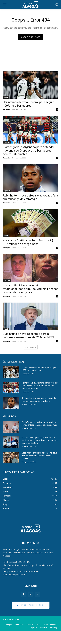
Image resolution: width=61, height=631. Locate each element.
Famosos (7, 281)
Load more (30, 347)
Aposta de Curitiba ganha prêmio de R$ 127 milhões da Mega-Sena (28, 242)
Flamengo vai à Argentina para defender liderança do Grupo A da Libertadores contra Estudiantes (28, 150)
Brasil (6, 97)
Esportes (7, 142)
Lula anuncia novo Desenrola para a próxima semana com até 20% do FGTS (28, 335)
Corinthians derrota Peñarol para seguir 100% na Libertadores (28, 103)
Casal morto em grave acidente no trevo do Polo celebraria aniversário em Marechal (39, 455)
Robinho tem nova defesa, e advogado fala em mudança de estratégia (30, 197)
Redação (6, 109)
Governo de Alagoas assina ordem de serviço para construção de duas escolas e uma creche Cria (39, 440)
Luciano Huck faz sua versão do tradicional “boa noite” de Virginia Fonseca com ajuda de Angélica (30, 289)
